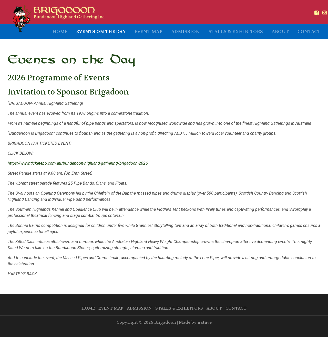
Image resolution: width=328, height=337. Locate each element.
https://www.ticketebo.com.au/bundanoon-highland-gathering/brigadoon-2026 (78, 163)
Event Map (148, 32)
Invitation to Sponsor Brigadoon (68, 92)
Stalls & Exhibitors (236, 32)
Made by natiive (195, 322)
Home (59, 32)
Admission (185, 32)
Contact (309, 32)
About (280, 32)
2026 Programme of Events (58, 78)
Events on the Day (101, 32)
